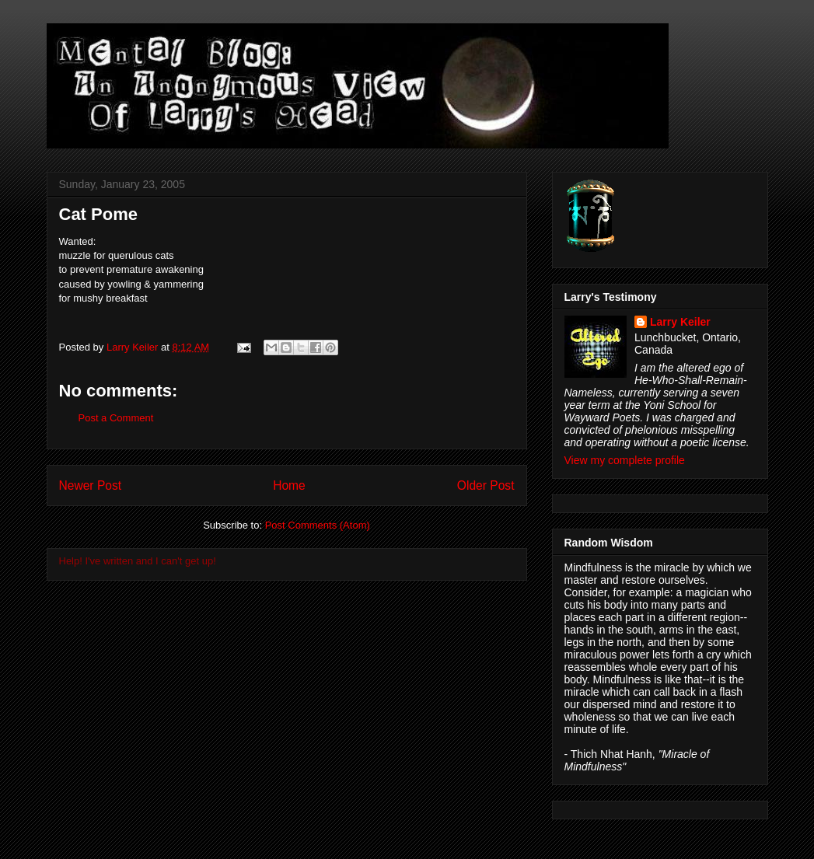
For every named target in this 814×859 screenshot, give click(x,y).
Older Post (486, 485)
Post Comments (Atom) (317, 525)
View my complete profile (624, 460)
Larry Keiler (680, 322)
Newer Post (90, 485)
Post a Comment (116, 418)
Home (289, 485)
